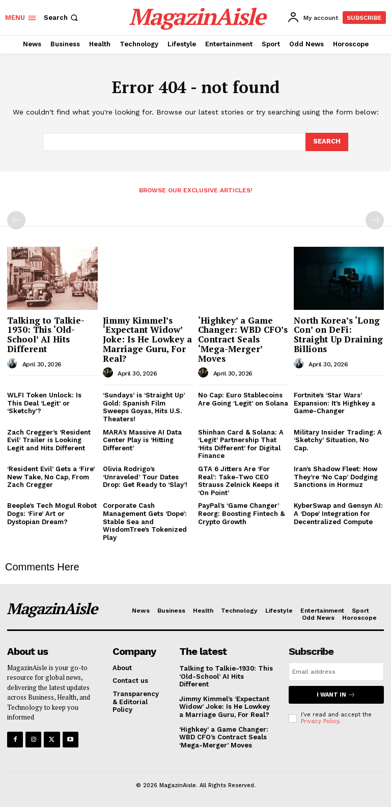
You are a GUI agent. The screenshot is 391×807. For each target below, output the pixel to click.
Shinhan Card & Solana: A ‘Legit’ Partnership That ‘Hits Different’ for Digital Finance (241, 444)
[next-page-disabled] (375, 220)
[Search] (326, 142)
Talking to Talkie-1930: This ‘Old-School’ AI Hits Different (46, 334)
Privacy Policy (320, 721)
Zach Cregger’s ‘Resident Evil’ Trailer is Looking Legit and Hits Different (49, 440)
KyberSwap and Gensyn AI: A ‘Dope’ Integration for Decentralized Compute (338, 513)
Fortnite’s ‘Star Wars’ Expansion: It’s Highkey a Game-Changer (334, 403)
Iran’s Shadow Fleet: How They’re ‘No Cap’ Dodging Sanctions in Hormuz (336, 476)
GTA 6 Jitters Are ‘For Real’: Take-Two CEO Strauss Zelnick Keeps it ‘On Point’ (238, 481)
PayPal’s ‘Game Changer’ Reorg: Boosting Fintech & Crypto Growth (241, 513)
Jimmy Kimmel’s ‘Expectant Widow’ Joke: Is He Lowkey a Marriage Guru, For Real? (147, 339)
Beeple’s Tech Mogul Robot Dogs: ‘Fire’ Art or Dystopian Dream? (52, 513)
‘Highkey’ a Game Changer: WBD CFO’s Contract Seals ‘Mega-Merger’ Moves (243, 339)
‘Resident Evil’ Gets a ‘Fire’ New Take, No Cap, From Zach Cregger (51, 476)
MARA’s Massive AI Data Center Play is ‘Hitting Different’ (142, 440)
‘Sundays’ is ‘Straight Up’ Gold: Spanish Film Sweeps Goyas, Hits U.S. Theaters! (144, 407)
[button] (62, 17)
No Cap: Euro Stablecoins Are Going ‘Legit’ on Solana (243, 399)
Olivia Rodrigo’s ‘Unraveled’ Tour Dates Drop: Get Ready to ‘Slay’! (145, 476)
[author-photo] (13, 363)
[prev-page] (16, 220)
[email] (336, 671)
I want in (336, 695)
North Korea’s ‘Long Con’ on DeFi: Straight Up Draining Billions (338, 334)
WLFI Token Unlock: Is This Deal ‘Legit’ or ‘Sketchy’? (44, 403)
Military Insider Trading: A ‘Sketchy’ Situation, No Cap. (338, 440)
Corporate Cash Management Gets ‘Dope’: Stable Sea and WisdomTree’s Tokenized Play (145, 521)
